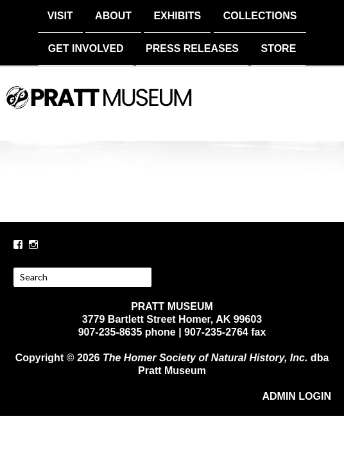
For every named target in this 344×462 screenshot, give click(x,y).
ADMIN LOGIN (296, 394)
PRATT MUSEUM (172, 107)
